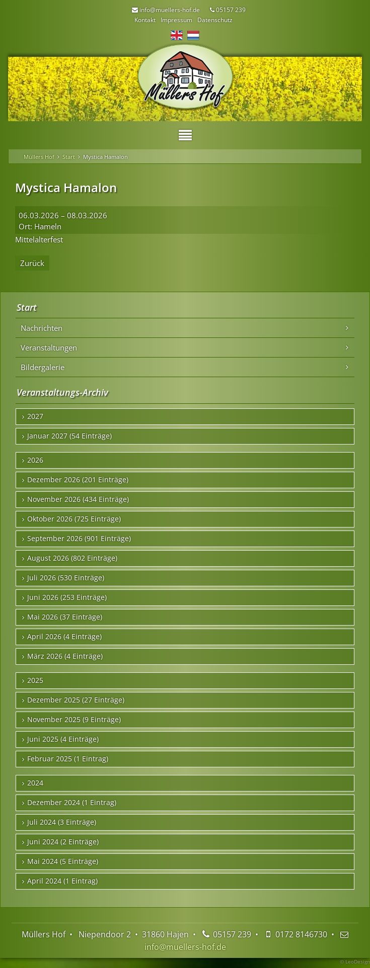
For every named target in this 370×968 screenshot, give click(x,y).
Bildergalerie (42, 367)
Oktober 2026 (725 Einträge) (74, 518)
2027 (35, 416)
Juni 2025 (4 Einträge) (63, 739)
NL (193, 35)
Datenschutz (215, 20)
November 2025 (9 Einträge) (74, 719)
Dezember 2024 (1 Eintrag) (71, 802)
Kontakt (145, 20)
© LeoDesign (355, 961)
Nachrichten (41, 328)
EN (177, 35)
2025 (35, 680)
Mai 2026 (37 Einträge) (64, 617)
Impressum (176, 20)
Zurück (32, 263)
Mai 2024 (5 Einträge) (62, 861)
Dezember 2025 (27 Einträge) (75, 700)
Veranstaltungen (49, 347)
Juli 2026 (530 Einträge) (65, 577)
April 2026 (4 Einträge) (64, 636)
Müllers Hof (39, 156)
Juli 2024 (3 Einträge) (61, 822)
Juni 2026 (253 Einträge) (67, 597)
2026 (35, 460)
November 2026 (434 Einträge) (78, 499)
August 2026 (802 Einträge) (72, 558)
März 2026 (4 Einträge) (65, 656)
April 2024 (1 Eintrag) (62, 881)
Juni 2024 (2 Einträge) (63, 841)
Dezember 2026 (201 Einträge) (77, 479)
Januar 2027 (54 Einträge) (69, 436)
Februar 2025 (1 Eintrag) (67, 758)
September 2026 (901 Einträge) (79, 538)
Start (68, 156)
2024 (35, 782)
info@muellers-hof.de (185, 946)
